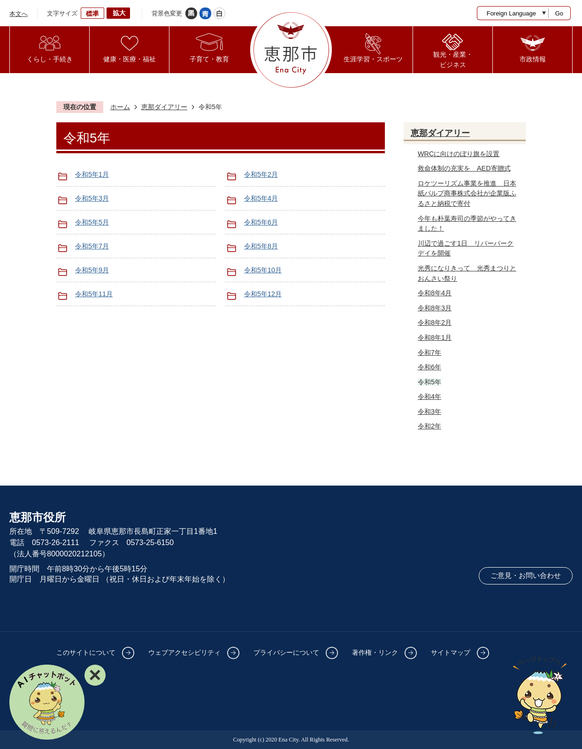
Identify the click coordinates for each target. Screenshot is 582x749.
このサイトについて (85, 652)
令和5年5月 (92, 222)
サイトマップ (450, 652)
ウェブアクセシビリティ (184, 652)
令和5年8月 (261, 246)
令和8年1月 (435, 337)
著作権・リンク (375, 652)
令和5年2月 (261, 174)
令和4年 (429, 396)
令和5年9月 (92, 270)
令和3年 (429, 411)
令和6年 (429, 367)
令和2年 (429, 426)
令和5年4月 (261, 198)
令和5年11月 (94, 294)
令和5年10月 (263, 270)
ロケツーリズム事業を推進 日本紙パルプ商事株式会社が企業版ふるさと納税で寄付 (467, 193)
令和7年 (429, 352)
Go (559, 13)
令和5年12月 (263, 294)
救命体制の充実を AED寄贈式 (464, 168)
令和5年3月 (92, 198)
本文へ (18, 13)
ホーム (120, 107)
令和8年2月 (435, 322)
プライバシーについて (286, 652)
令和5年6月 (261, 222)
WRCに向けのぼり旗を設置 (458, 153)
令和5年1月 (92, 174)
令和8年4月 (435, 293)
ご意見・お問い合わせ (525, 575)
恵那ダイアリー (164, 107)
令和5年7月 (92, 246)
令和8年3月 (435, 308)
